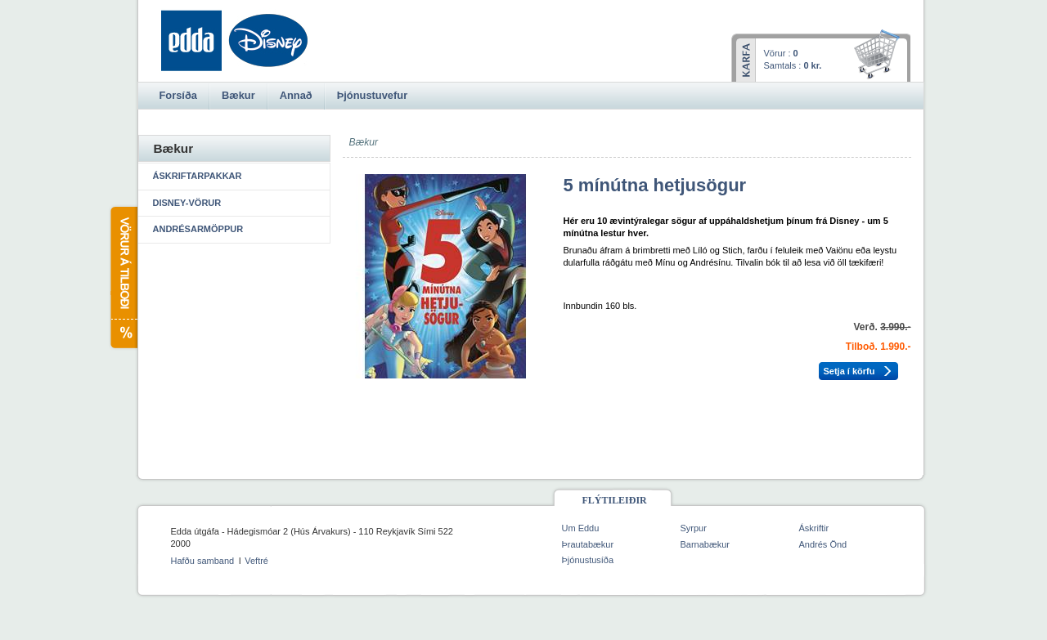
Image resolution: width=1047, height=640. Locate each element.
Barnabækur (705, 544)
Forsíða (178, 95)
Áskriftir (814, 528)
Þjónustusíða (588, 560)
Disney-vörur (187, 203)
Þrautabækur (588, 544)
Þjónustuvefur (372, 95)
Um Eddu (581, 528)
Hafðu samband (203, 561)
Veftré (256, 561)
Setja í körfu (849, 371)
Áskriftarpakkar (197, 176)
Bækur (238, 95)
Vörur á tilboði (123, 277)
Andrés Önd (823, 544)
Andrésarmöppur (198, 229)
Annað (296, 95)
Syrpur (694, 528)
